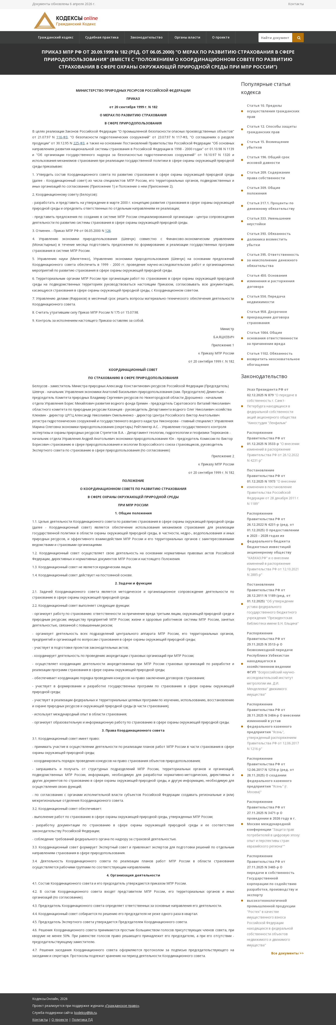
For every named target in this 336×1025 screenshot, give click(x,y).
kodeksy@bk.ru (85, 1012)
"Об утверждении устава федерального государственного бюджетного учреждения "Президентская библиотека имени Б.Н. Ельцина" (273, 604)
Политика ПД (82, 1019)
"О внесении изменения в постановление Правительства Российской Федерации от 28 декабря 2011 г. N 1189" (273, 487)
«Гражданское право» (122, 1005)
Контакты (296, 4)
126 (108, 230)
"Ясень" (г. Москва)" (270, 775)
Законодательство (146, 37)
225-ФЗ (78, 143)
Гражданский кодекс (55, 37)
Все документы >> (287, 953)
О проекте (220, 37)
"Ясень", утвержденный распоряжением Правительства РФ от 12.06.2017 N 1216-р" (273, 726)
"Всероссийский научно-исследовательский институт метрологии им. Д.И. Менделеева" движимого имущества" (271, 664)
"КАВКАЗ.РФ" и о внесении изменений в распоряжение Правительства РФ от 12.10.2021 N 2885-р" (273, 544)
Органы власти (187, 37)
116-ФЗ (62, 137)
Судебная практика (102, 37)
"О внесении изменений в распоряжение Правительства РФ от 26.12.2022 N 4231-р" (273, 446)
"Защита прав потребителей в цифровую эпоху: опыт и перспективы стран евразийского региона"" (273, 823)
